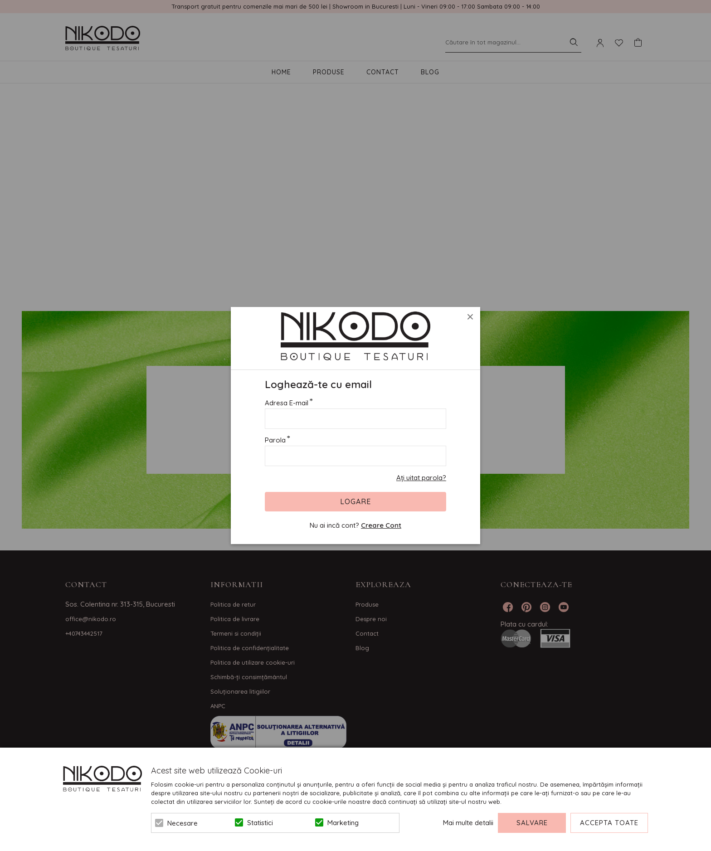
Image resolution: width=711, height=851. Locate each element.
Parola (275, 440)
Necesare (182, 823)
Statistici (260, 822)
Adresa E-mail (286, 403)
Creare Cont (381, 525)
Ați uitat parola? (421, 477)
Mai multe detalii (468, 822)
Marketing (343, 822)
